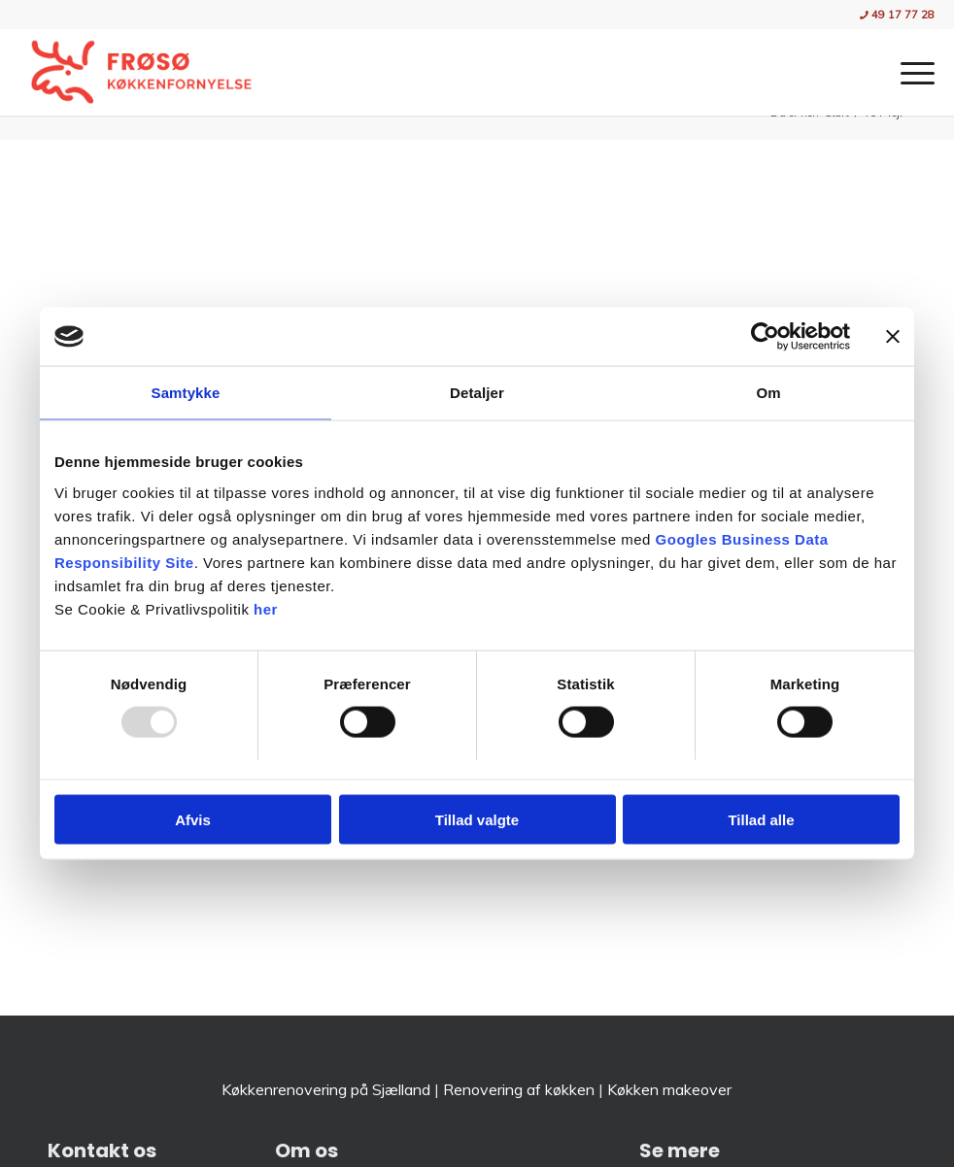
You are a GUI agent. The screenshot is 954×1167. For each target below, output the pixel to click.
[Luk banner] (893, 337)
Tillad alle (761, 819)
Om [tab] (768, 392)
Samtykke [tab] (186, 392)
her (266, 608)
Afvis (193, 819)
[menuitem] (892, 15)
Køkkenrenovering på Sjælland (325, 1089)
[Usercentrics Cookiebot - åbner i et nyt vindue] (765, 336)
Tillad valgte (477, 819)
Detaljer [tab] (477, 392)
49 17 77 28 (897, 14)
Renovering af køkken (519, 1089)
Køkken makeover (669, 1089)
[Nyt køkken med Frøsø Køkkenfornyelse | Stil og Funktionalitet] (141, 72)
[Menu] (908, 72)
